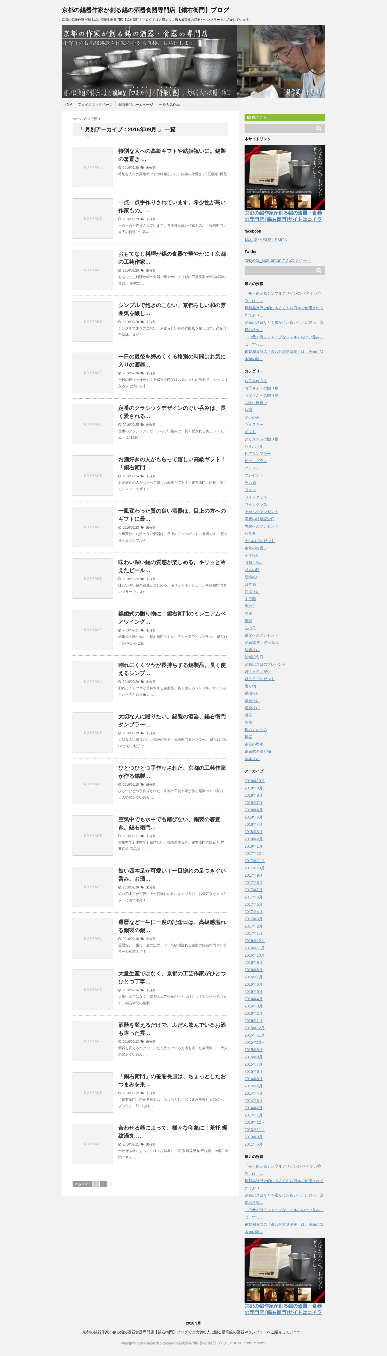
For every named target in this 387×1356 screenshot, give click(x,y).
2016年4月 (254, 999)
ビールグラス (256, 461)
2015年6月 (254, 1071)
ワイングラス (256, 497)
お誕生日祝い (256, 403)
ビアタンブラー (258, 453)
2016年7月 (254, 977)
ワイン (250, 490)
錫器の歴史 (254, 744)
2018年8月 (254, 795)
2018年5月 (254, 817)
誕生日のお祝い (258, 671)
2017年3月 (254, 919)
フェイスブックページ (95, 105)
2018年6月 (254, 810)
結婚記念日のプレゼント (265, 664)
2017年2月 (254, 926)
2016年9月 (254, 962)
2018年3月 (254, 832)
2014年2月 (254, 1108)
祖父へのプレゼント (261, 635)
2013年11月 (255, 1129)
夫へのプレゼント (260, 541)
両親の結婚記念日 (260, 519)
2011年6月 (254, 1144)
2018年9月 (254, 788)
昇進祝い (252, 591)
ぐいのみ (252, 417)
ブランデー (254, 468)
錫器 (248, 737)
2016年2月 (254, 1013)
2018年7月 (254, 802)
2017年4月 (254, 911)
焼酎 (248, 621)
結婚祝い (252, 650)
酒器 (248, 715)
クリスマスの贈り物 (261, 439)
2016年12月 (255, 941)
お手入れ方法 (256, 381)
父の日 (250, 628)
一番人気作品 (169, 105)
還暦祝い (252, 700)
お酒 (248, 410)
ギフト (250, 432)
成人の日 (252, 570)
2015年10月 (255, 1042)
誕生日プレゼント (260, 679)
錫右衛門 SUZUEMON (266, 240)
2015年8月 (254, 1057)
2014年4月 (254, 1093)
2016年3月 (254, 1006)
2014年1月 (254, 1115)
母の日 (250, 606)
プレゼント (254, 475)
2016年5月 (254, 991)
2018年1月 (254, 846)
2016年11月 (255, 948)
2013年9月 (254, 1137)
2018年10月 (255, 781)
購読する (257, 117)
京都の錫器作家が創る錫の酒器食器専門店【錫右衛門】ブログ (145, 10)
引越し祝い (254, 562)
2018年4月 (254, 824)
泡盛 (248, 613)
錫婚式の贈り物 (258, 751)
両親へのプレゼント (261, 526)
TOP (68, 104)
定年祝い (252, 555)
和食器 (250, 533)
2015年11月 (255, 1035)
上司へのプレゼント (261, 512)
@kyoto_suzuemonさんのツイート (278, 260)
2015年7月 (254, 1064)
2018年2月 (254, 839)
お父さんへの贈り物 (261, 395)
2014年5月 (254, 1086)
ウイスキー (254, 424)
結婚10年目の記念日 (262, 642)
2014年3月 (254, 1100)
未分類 (151, 168)
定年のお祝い (256, 548)
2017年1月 (254, 933)
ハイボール (254, 446)
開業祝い (252, 759)
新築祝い (252, 577)
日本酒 (250, 584)
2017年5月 (254, 904)
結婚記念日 (254, 657)
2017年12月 (255, 853)
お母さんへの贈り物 (261, 388)
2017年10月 (255, 868)
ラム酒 (250, 482)
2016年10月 (255, 955)
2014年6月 (254, 1079)
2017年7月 (254, 890)
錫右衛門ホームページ (135, 105)
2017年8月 (254, 882)
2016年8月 (254, 970)
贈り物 (250, 686)
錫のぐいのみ (256, 730)
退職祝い (252, 693)
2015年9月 (254, 1050)
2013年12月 (255, 1122)
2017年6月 (254, 897)
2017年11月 (255, 861)
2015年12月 (255, 1028)
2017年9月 (254, 875)
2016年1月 (254, 1020)
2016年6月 (254, 984)
